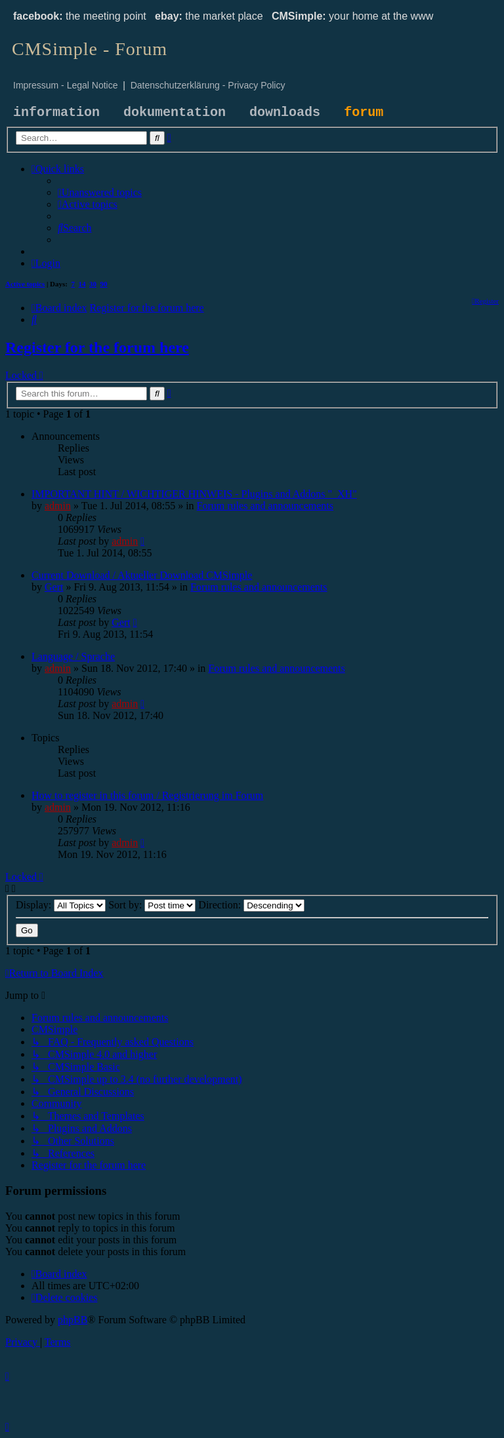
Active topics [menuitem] (25, 284)
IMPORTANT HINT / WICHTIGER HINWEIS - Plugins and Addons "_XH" (194, 493)
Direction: (251, 904)
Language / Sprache (73, 656)
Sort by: (152, 904)
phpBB (72, 1319)
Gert (54, 587)
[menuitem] (100, 192)
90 (104, 284)
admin (58, 505)
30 (92, 284)
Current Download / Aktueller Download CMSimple (142, 575)
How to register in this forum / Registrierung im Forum (147, 795)
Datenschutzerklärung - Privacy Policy (208, 85)
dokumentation (174, 112)
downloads (284, 112)
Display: (61, 904)
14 (82, 284)
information (56, 112)
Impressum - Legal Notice (65, 85)
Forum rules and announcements (265, 505)
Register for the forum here (97, 347)
